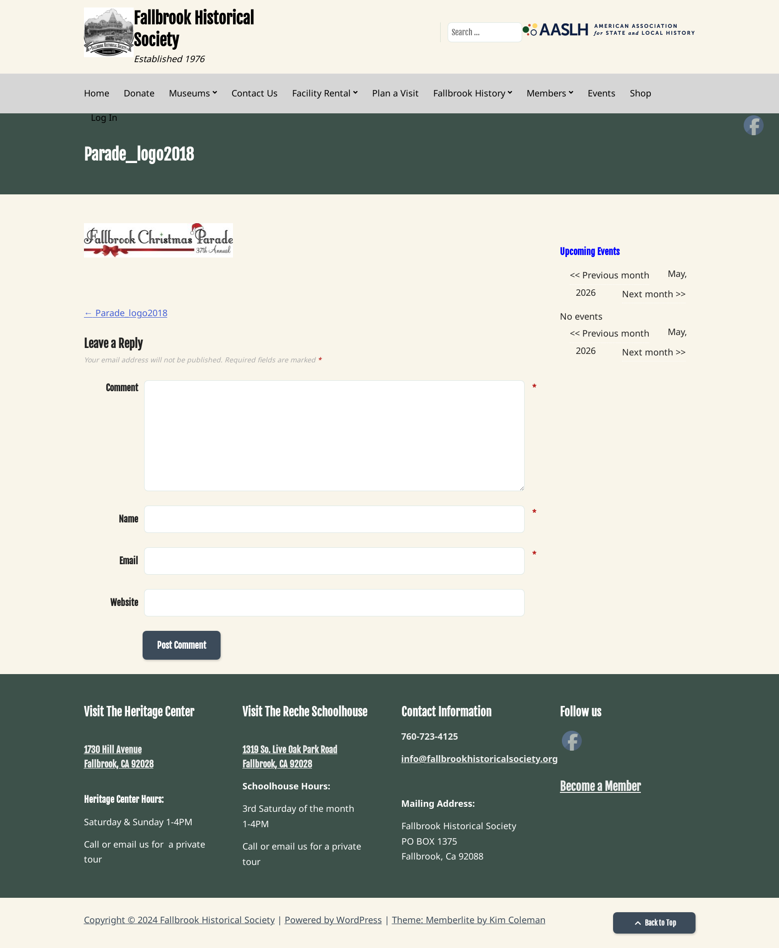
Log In (104, 117)
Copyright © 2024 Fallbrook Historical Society (179, 920)
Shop (640, 93)
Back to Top (654, 923)
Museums (189, 93)
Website (124, 602)
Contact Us (255, 93)
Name (128, 518)
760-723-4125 (429, 736)
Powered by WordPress (333, 920)
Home (96, 93)
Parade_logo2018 (125, 313)
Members (546, 93)
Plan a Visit (395, 93)
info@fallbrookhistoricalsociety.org (479, 759)
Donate (139, 93)
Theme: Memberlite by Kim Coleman (468, 920)
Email (128, 559)
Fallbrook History (469, 93)
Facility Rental (321, 93)
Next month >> (654, 294)
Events (602, 93)
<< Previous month (609, 275)
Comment (122, 388)
